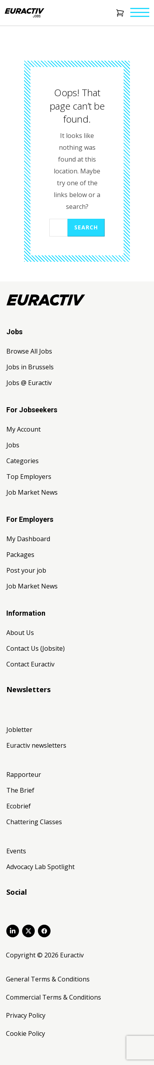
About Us (20, 632)
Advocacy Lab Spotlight (40, 866)
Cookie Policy (25, 1033)
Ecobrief (18, 806)
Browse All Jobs (29, 351)
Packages (20, 554)
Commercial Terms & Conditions (53, 997)
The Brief (20, 790)
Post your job (26, 570)
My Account (23, 429)
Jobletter (19, 729)
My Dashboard (28, 538)
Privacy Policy (25, 1015)
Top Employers (28, 476)
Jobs (12, 445)
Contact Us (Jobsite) (35, 648)
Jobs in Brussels (30, 367)
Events (16, 851)
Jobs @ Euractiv (29, 382)
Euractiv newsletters (36, 745)
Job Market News (32, 492)
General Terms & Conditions (48, 979)
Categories (22, 460)
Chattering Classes (34, 821)
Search (86, 227)
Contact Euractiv (30, 664)
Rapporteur (23, 774)
